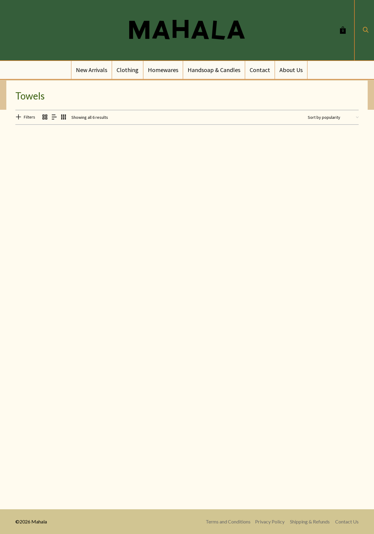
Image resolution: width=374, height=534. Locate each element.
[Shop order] (333, 117)
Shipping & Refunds (310, 521)
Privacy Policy (270, 521)
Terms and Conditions (228, 521)
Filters (29, 117)
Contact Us (347, 521)
